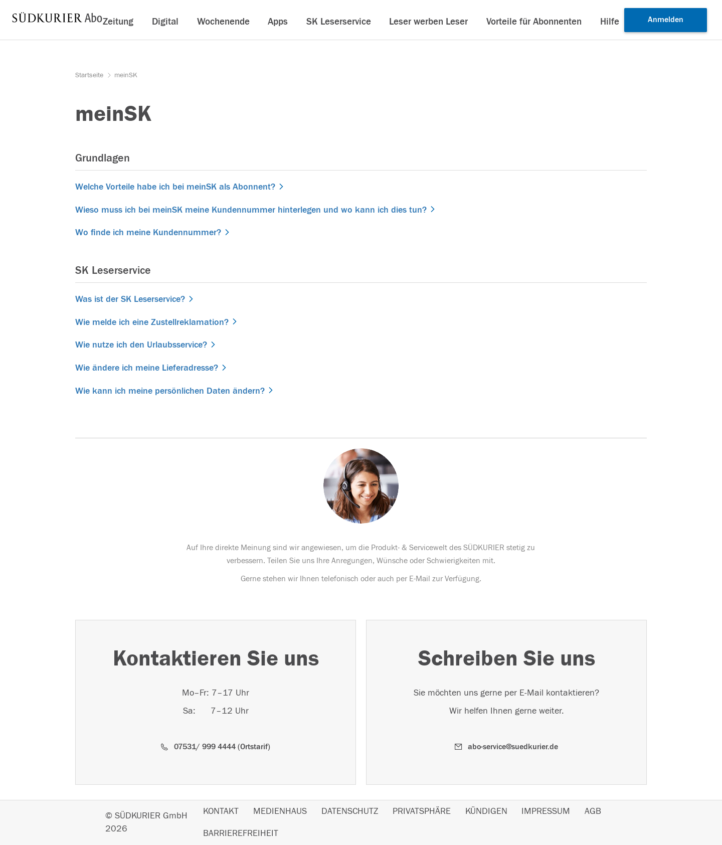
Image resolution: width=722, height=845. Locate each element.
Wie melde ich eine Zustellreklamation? (152, 322)
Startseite (90, 75)
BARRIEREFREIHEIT (240, 833)
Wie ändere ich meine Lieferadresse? (146, 368)
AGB (593, 811)
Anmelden (665, 19)
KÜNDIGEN (486, 811)
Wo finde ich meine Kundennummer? (148, 232)
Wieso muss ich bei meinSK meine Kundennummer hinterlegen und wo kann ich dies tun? (251, 210)
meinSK (125, 75)
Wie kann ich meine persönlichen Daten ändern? (170, 391)
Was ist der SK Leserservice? (130, 299)
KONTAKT (221, 811)
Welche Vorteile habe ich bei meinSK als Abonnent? (175, 187)
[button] (215, 747)
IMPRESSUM (545, 811)
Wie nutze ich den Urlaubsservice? (141, 345)
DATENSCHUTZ (349, 811)
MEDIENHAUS (280, 811)
